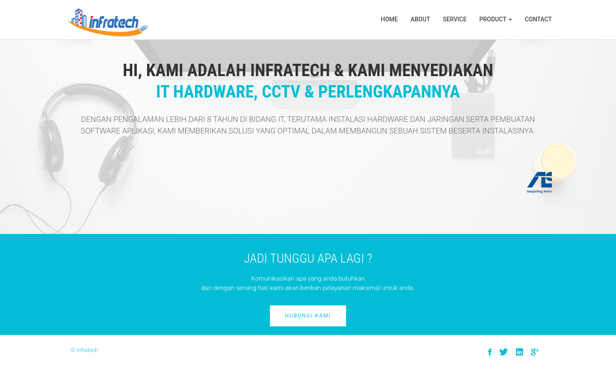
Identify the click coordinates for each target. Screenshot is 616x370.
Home (389, 19)
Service (454, 19)
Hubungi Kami (308, 316)
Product (496, 19)
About (420, 19)
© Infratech (84, 350)
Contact (538, 19)
